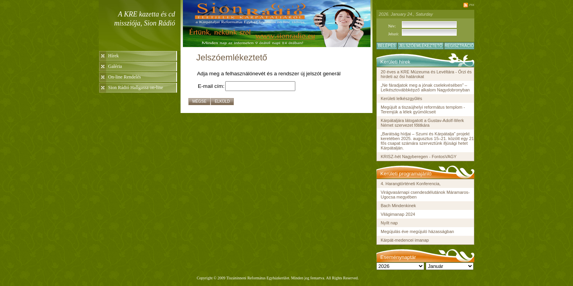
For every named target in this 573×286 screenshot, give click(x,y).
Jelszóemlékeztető (420, 46)
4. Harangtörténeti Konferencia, (411, 183)
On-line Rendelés (124, 77)
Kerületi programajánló (406, 174)
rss (471, 4)
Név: (392, 26)
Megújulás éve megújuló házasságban (417, 231)
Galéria (115, 66)
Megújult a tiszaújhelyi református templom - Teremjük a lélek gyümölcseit (423, 109)
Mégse (199, 101)
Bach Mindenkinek (398, 205)
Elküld (222, 101)
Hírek (113, 55)
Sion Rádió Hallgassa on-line (135, 87)
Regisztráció (459, 46)
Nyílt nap (389, 222)
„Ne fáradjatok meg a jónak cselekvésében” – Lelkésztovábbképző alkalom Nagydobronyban (425, 87)
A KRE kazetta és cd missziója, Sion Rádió (144, 18)
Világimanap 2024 (398, 214)
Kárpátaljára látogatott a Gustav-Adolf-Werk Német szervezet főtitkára (422, 123)
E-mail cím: (211, 86)
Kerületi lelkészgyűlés (401, 98)
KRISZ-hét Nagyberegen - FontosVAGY (419, 156)
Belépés (387, 46)
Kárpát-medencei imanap (405, 240)
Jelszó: (393, 34)
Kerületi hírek (395, 62)
